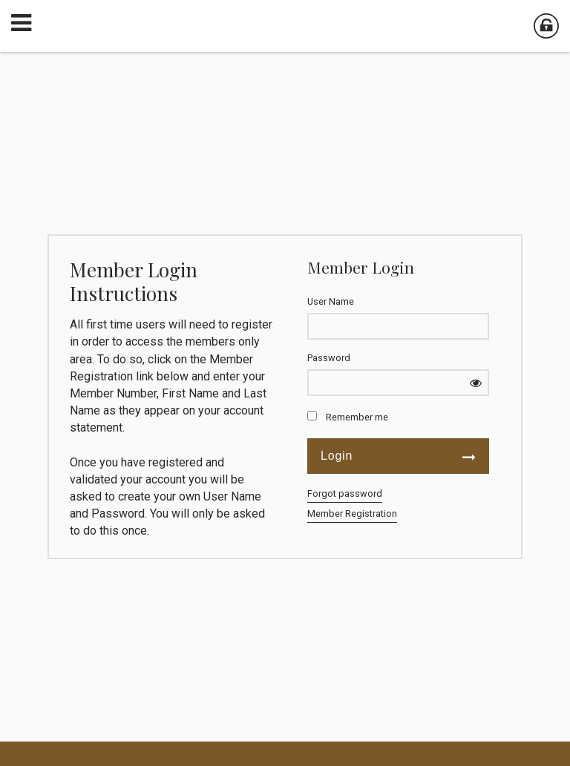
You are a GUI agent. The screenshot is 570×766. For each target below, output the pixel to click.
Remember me (357, 417)
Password (328, 357)
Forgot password (344, 493)
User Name (330, 301)
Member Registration (352, 513)
